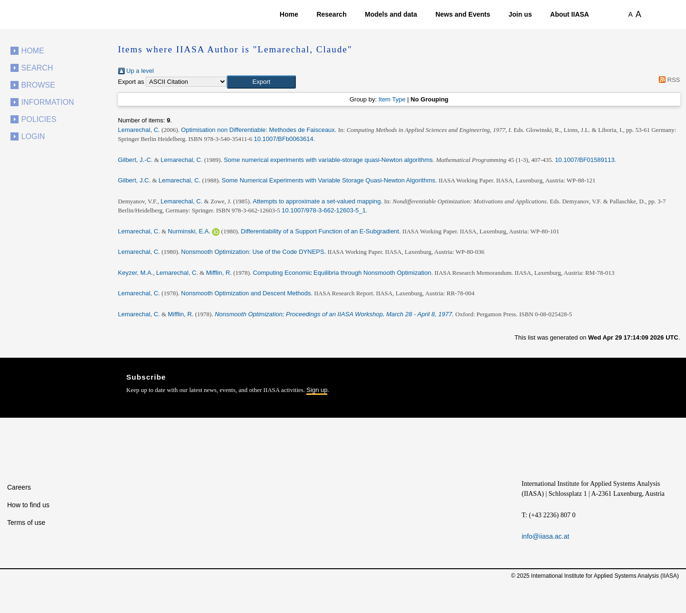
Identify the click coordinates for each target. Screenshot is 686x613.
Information (47, 102)
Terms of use (26, 522)
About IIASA (569, 14)
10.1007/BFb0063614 (283, 138)
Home (289, 14)
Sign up (316, 389)
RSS (668, 79)
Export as (131, 81)
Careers (19, 487)
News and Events (462, 14)
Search (37, 68)
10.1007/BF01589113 (585, 159)
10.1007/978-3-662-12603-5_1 (323, 210)
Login (33, 136)
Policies (39, 119)
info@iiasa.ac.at (545, 536)
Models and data (391, 14)
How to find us (28, 505)
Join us (520, 14)
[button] (261, 82)
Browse (38, 85)
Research (331, 14)
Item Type (391, 99)
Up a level (136, 70)
